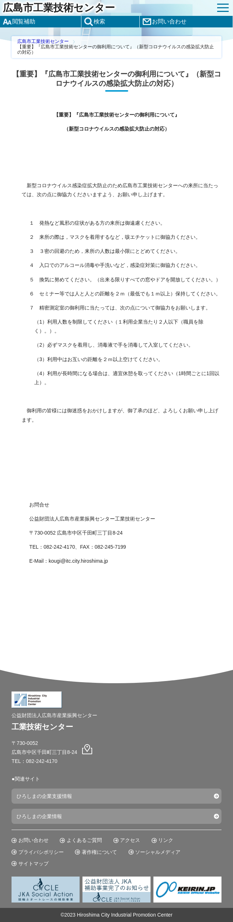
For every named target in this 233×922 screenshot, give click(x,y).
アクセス (130, 840)
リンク (165, 840)
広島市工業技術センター (59, 7)
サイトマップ (33, 863)
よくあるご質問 (84, 840)
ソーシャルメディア (157, 852)
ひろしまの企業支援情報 (44, 796)
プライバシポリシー (41, 852)
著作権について (99, 852)
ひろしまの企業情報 (39, 816)
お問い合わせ (33, 840)
